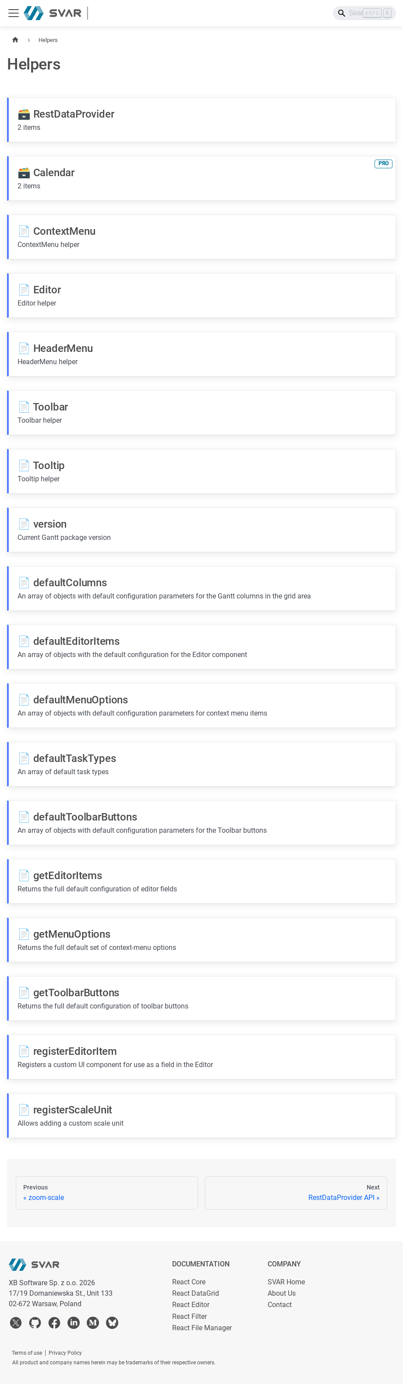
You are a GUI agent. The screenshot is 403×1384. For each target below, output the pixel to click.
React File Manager (202, 1328)
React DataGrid (195, 1293)
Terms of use (27, 1353)
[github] (35, 1324)
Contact (280, 1305)
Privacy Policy (65, 1353)
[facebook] (54, 1324)
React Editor (190, 1305)
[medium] (93, 1324)
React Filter (189, 1316)
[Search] (364, 13)
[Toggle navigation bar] (13, 13)
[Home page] (15, 40)
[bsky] (112, 1324)
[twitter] (16, 1324)
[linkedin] (74, 1324)
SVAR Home (286, 1282)
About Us (282, 1293)
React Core (188, 1282)
